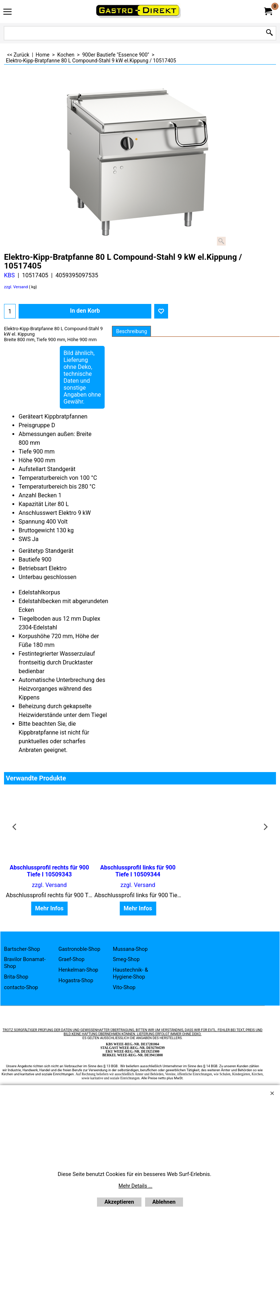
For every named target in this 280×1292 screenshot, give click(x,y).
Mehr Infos (48, 908)
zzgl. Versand (16, 287)
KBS (9, 275)
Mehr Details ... (135, 1186)
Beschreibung (131, 331)
